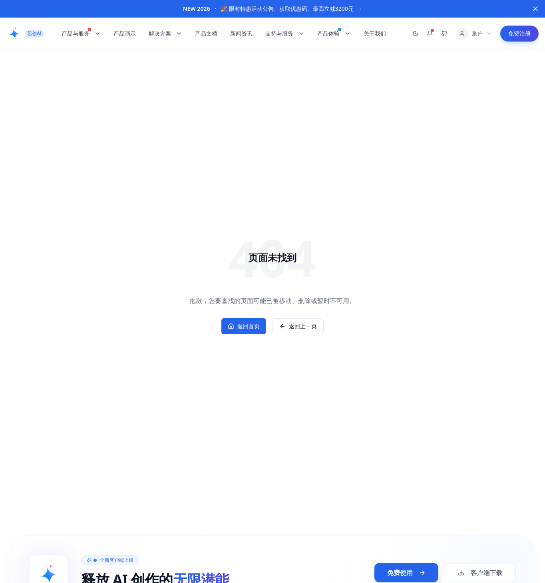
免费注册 (519, 33)
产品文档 (206, 33)
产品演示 (124, 33)
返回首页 (244, 326)
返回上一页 (298, 326)
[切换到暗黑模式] (415, 33)
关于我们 (375, 33)
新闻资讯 (241, 33)
